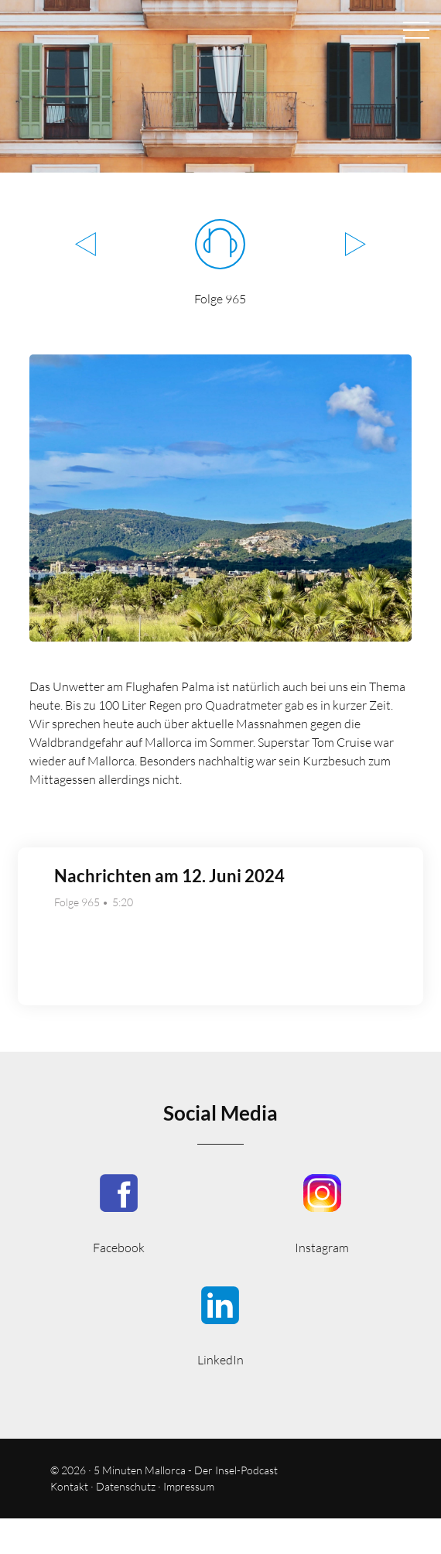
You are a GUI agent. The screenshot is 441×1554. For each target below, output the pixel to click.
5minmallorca (220, 1324)
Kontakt (69, 1486)
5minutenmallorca (322, 1212)
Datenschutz (126, 1486)
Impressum (188, 1486)
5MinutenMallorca (119, 1212)
